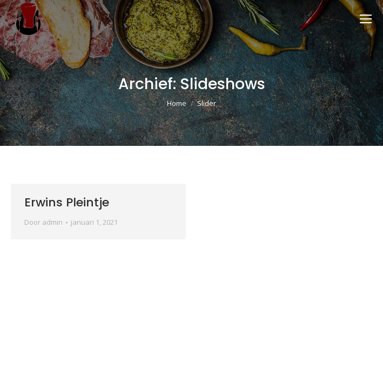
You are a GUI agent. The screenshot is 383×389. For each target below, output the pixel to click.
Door (43, 222)
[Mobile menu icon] (365, 18)
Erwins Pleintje (66, 202)
